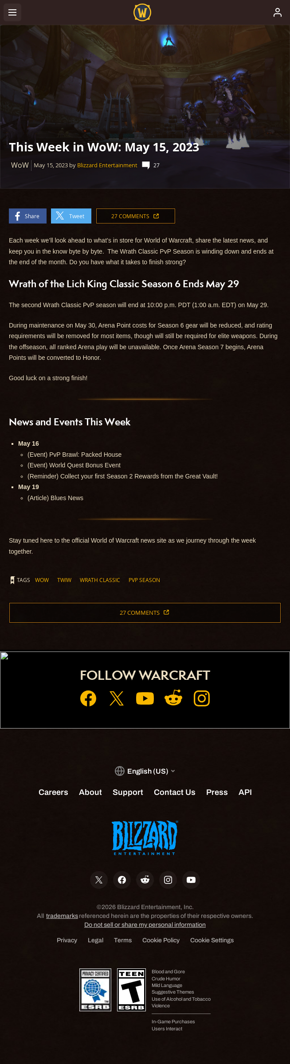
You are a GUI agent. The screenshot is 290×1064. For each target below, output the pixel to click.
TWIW (64, 579)
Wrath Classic (100, 579)
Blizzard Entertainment (107, 165)
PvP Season (144, 579)
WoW (42, 579)
